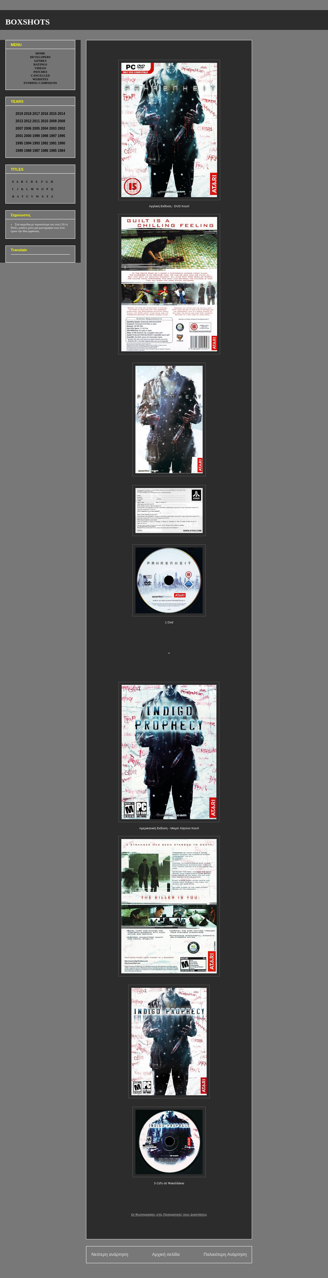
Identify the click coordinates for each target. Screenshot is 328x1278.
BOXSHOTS (27, 21)
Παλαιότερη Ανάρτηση (225, 1254)
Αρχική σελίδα (165, 1254)
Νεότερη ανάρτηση (109, 1254)
